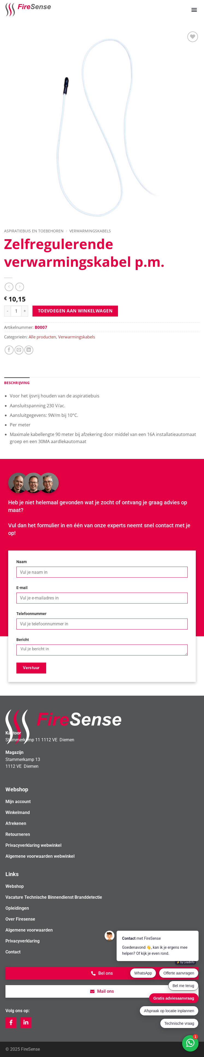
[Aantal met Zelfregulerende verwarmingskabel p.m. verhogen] (25, 311)
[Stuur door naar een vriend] (18, 350)
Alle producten (42, 336)
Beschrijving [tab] (16, 382)
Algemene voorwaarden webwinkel (40, 856)
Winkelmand (17, 812)
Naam (21, 562)
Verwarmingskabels (90, 230)
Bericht (22, 639)
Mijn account (18, 801)
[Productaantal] (16, 311)
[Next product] (9, 287)
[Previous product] (19, 287)
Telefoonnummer (31, 613)
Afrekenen (15, 823)
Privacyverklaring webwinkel (33, 845)
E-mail (22, 587)
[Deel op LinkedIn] (28, 350)
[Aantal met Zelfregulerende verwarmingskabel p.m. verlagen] (7, 311)
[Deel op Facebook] (9, 350)
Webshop (14, 886)
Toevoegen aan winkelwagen (75, 311)
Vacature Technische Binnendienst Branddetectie (53, 897)
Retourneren (17, 834)
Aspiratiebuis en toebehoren (34, 230)
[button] (194, 9)
